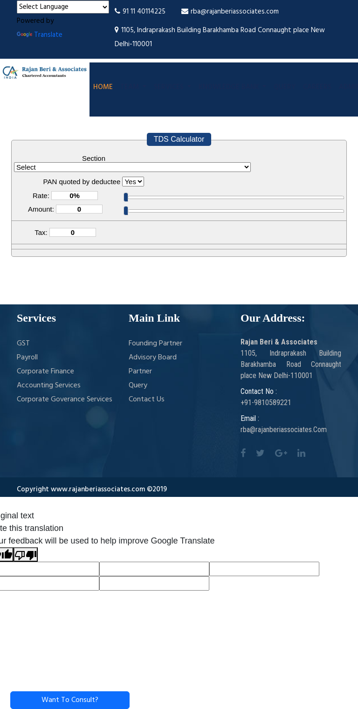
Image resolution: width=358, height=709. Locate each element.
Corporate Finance (45, 371)
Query (285, 87)
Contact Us (147, 399)
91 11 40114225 (140, 11)
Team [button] (130, 87)
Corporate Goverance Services (64, 399)
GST (23, 343)
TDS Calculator (179, 139)
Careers (317, 87)
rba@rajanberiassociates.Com (284, 429)
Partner (140, 371)
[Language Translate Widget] (63, 7)
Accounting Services (49, 385)
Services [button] (170, 87)
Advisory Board (153, 357)
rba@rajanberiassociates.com (230, 11)
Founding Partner (155, 343)
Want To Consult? (69, 700)
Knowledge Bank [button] (230, 87)
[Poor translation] (26, 554)
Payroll (27, 357)
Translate (39, 35)
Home (103, 87)
